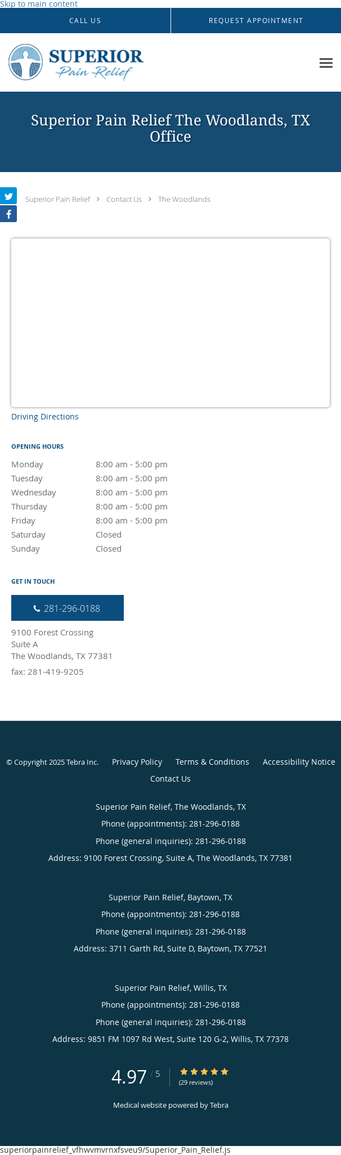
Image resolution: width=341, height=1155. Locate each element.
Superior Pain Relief (57, 199)
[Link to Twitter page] (8, 195)
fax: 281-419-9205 (47, 671)
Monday (109, 464)
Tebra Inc (81, 762)
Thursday (109, 506)
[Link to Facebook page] (8, 213)
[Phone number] (67, 608)
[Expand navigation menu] (326, 62)
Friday (109, 520)
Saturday (109, 534)
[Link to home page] (156, 63)
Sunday (109, 548)
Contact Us (124, 199)
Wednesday (109, 492)
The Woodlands (184, 199)
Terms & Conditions (212, 761)
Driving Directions (45, 416)
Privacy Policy (137, 761)
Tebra (219, 1105)
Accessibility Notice (299, 761)
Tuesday (109, 478)
